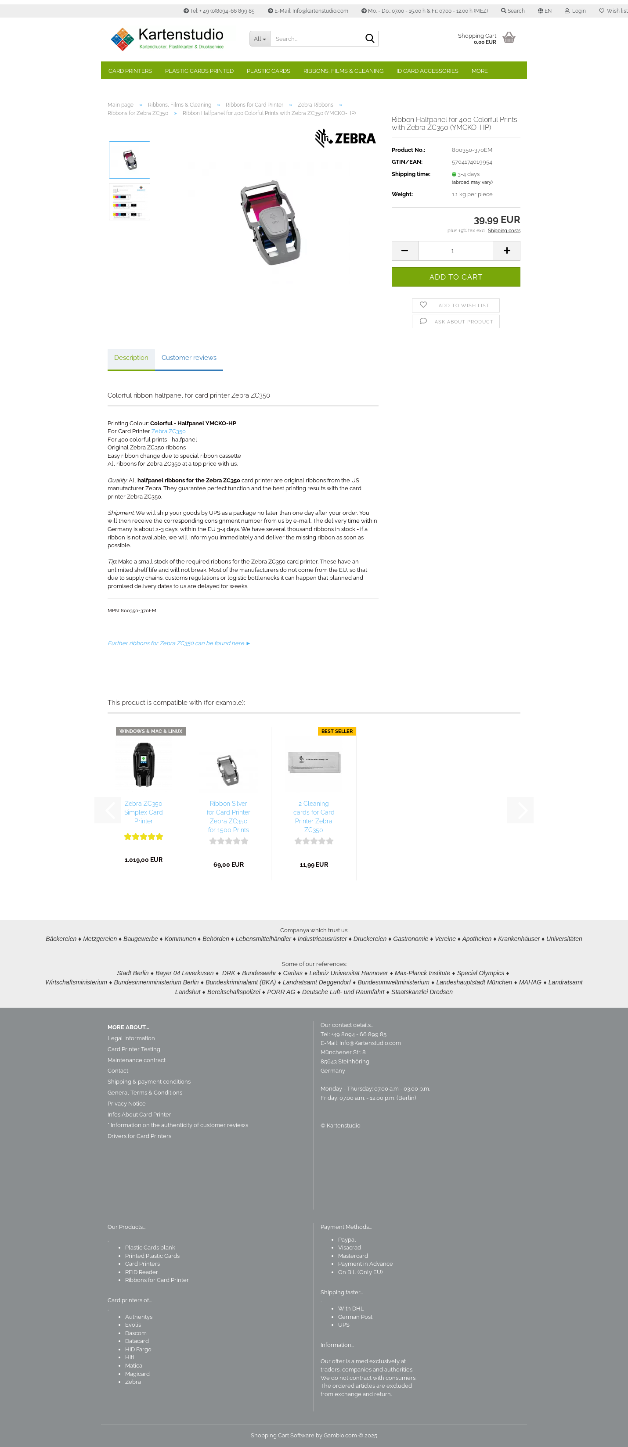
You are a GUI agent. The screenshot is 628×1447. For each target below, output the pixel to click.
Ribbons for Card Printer (157, 1280)
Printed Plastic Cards (152, 1256)
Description (131, 358)
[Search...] (259, 39)
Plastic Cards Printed (199, 71)
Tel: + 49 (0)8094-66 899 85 (219, 11)
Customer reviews (189, 358)
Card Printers (130, 71)
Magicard (137, 1374)
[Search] (370, 39)
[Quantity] (456, 251)
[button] (544, 11)
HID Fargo (138, 1349)
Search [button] (513, 11)
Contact (118, 1070)
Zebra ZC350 (169, 431)
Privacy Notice (127, 1103)
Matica (133, 1365)
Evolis (133, 1324)
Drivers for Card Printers (139, 1136)
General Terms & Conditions (145, 1092)
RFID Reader (141, 1272)
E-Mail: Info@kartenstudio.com (308, 11)
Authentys (138, 1317)
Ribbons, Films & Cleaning (343, 71)
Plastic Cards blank (150, 1247)
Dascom (136, 1333)
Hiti (129, 1357)
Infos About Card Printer (139, 1114)
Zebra (133, 1382)
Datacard (137, 1341)
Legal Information (131, 1038)
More (480, 71)
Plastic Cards (268, 71)
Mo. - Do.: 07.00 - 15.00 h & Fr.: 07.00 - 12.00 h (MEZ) (424, 11)
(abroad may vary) (472, 182)
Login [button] (575, 11)
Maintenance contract (137, 1060)
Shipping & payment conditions (149, 1081)
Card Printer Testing (134, 1049)
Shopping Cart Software (282, 1435)
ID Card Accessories (427, 71)
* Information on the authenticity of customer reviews (178, 1125)
